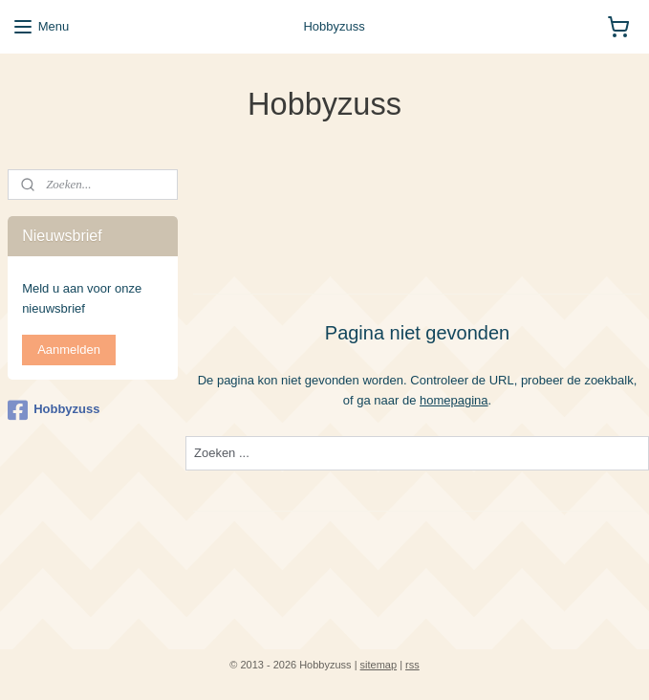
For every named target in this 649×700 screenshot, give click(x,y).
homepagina (454, 399)
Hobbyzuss (53, 410)
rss (412, 664)
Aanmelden (68, 349)
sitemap (379, 664)
